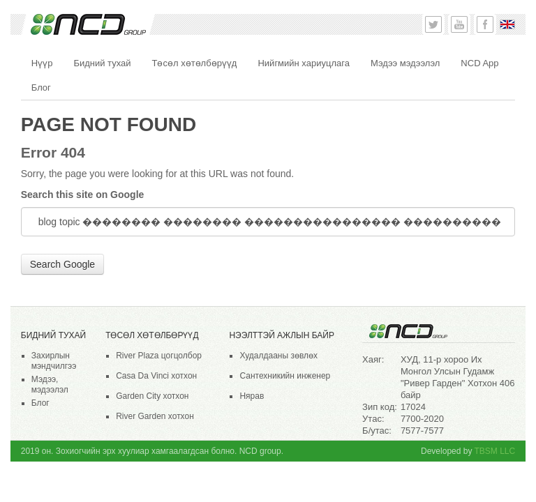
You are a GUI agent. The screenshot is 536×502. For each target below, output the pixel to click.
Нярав (251, 396)
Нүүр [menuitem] (42, 63)
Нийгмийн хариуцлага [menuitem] (303, 63)
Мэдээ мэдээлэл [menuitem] (405, 63)
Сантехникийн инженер (284, 376)
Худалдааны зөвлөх (278, 355)
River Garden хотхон (155, 416)
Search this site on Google (82, 194)
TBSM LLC (495, 451)
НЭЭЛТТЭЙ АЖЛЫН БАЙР (281, 335)
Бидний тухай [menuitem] (102, 63)
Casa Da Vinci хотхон (156, 376)
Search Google (62, 264)
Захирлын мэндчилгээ (54, 361)
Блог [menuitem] (41, 87)
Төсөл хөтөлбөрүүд (151, 335)
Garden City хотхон (152, 396)
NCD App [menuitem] (479, 63)
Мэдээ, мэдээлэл (49, 384)
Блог (40, 403)
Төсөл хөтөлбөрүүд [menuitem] (194, 63)
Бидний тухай (53, 335)
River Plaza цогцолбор (159, 355)
